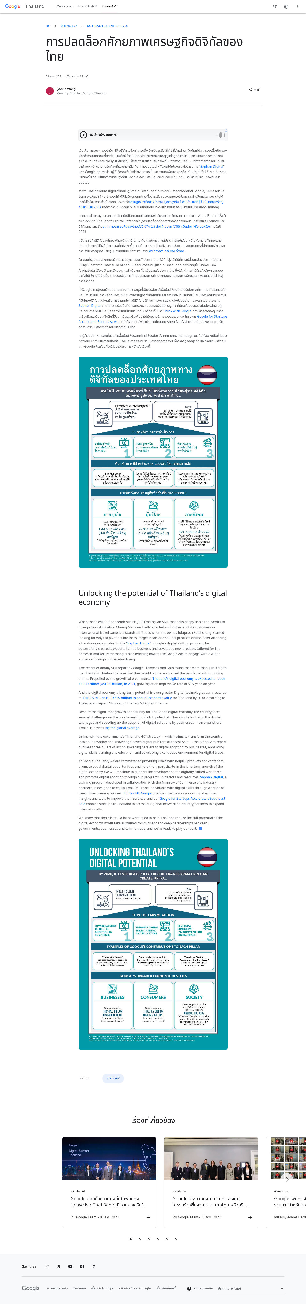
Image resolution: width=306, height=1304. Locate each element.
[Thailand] (48, 26)
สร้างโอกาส (113, 1078)
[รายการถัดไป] (287, 1180)
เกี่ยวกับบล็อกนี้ (166, 1288)
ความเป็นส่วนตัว (57, 1288)
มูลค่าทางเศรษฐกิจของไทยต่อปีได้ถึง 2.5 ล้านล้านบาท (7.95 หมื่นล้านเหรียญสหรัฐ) (156, 226)
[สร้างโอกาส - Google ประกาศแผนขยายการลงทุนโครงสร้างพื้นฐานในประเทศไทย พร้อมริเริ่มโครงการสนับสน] (206, 1182)
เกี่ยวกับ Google (102, 1288)
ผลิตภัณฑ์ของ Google (135, 1288)
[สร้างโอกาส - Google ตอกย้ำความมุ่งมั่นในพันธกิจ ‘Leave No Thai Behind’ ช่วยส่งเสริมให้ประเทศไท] (99, 1182)
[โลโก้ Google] (30, 1289)
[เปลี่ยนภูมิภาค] (251, 1289)
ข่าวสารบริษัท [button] (109, 7)
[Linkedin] (93, 1267)
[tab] (130, 1239)
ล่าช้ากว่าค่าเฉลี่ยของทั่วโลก (166, 251)
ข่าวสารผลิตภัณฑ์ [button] (87, 7)
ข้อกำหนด (79, 1288)
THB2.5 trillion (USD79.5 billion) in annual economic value (127, 698)
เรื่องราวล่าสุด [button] (65, 7)
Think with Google (177, 311)
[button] (254, 89)
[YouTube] (70, 1267)
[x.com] (59, 1267)
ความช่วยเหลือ (200, 1288)
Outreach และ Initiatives (107, 26)
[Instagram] (47, 1267)
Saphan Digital (211, 166)
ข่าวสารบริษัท (69, 26)
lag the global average (122, 728)
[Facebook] (82, 1267)
